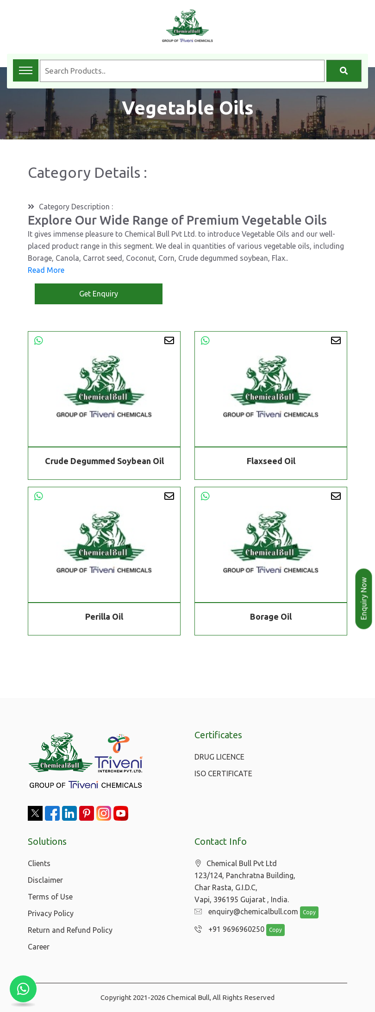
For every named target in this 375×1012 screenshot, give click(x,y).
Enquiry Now (364, 599)
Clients (39, 863)
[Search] (344, 71)
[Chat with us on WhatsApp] (23, 989)
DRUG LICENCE (219, 757)
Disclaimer (45, 880)
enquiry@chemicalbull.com (244, 912)
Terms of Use (50, 897)
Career (39, 947)
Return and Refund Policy (70, 930)
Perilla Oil (104, 617)
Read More (46, 270)
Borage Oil (271, 617)
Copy (304, 913)
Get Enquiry (98, 293)
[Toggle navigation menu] (25, 70)
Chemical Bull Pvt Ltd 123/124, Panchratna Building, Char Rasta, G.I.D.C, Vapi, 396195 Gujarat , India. (244, 881)
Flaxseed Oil (271, 460)
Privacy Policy (51, 913)
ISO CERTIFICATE (223, 773)
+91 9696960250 (227, 929)
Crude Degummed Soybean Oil (104, 460)
